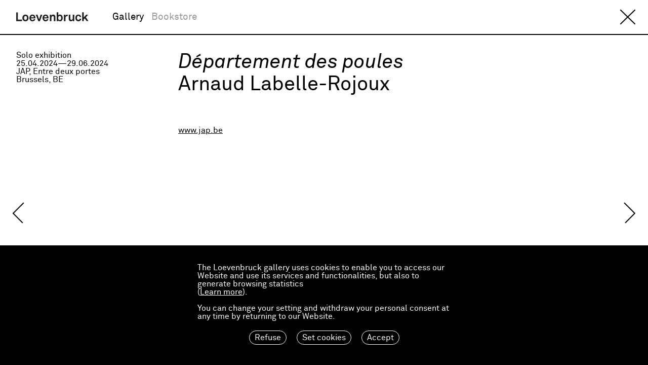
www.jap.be (200, 130)
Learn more (221, 292)
